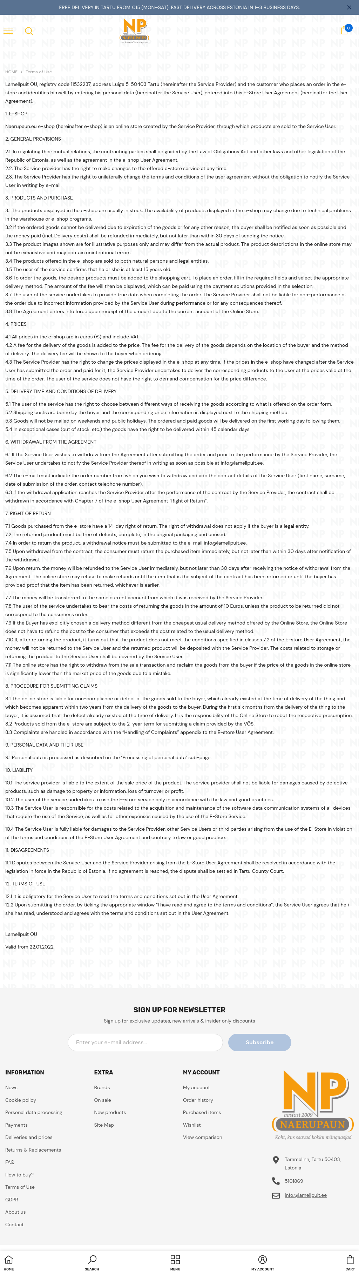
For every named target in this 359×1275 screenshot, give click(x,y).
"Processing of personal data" (154, 757)
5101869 (294, 1181)
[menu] (8, 30)
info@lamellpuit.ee (306, 1195)
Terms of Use (39, 72)
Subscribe (259, 1042)
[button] (92, 1263)
